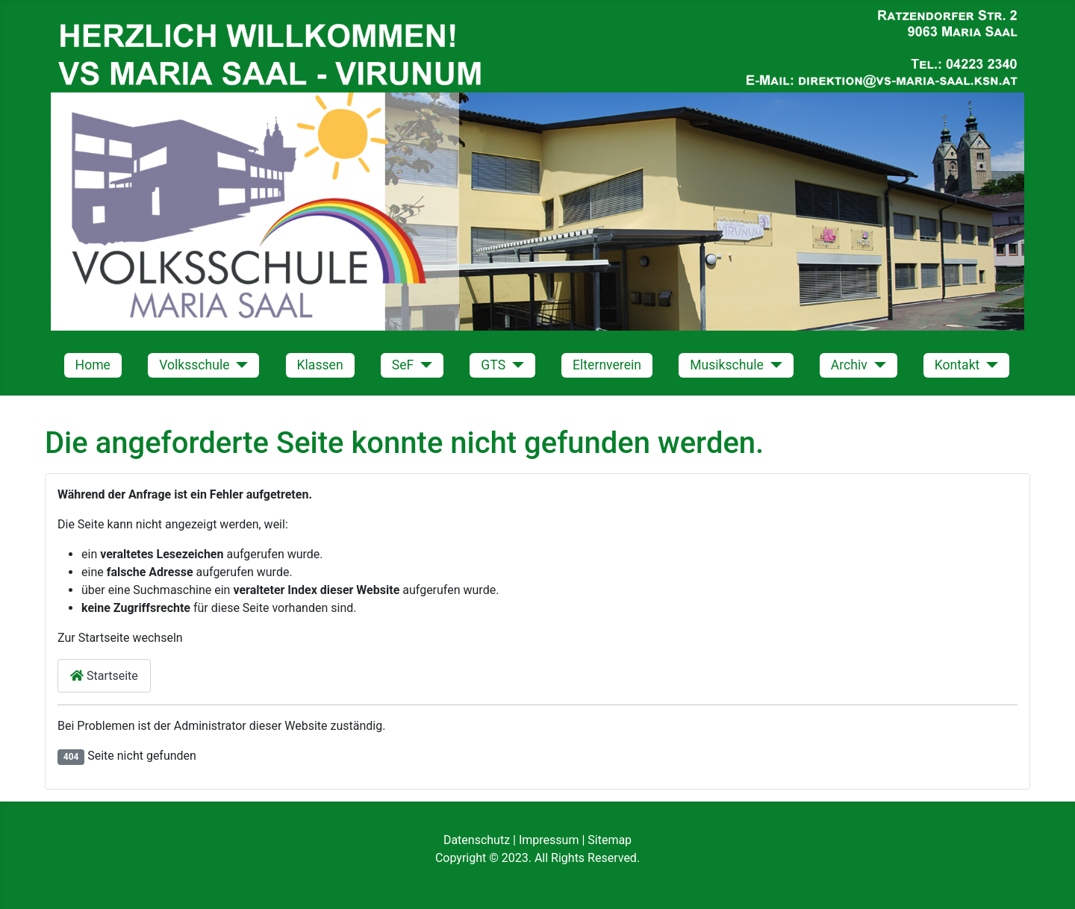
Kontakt (957, 364)
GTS (493, 364)
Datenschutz (478, 840)
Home (92, 364)
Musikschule (727, 364)
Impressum (550, 840)
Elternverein (607, 364)
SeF (403, 364)
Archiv (849, 364)
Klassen (320, 364)
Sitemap (610, 840)
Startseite (104, 676)
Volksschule (194, 364)
